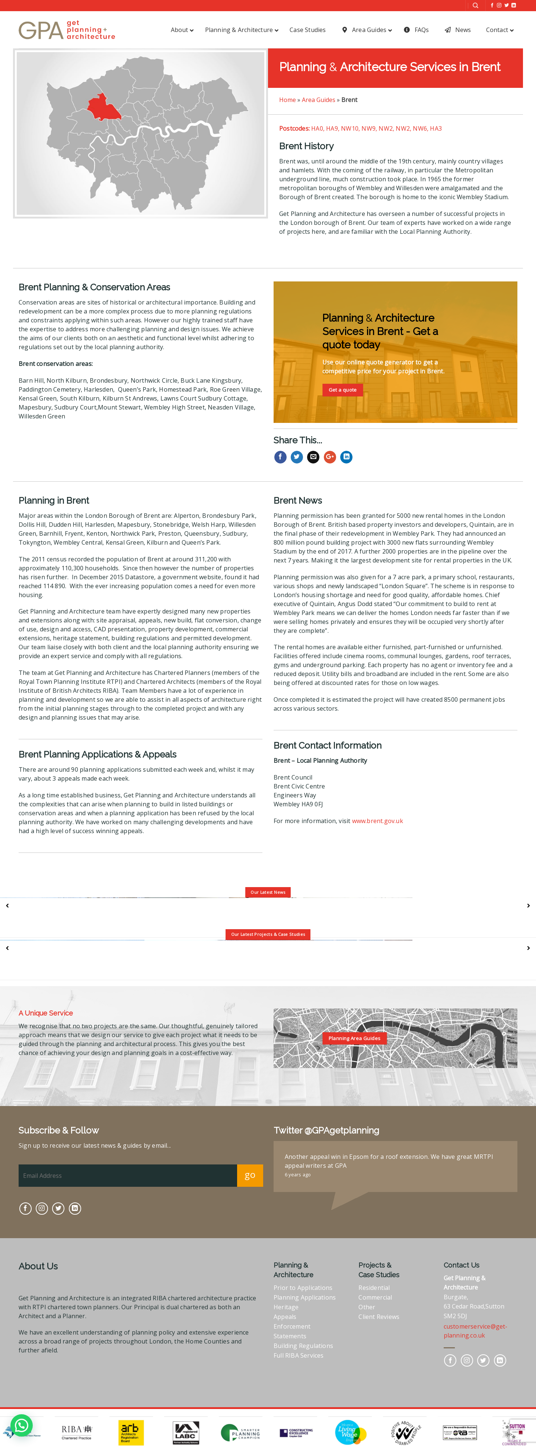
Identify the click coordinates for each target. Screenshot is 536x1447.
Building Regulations (303, 1346)
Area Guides (318, 100)
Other (366, 1307)
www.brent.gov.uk (377, 821)
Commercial (375, 1297)
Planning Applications (305, 1297)
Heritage (286, 1307)
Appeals (285, 1317)
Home (287, 100)
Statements (290, 1336)
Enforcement (292, 1326)
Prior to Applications (303, 1288)
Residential (374, 1288)
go (250, 1174)
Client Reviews (378, 1317)
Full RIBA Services (299, 1355)
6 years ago (298, 1174)
